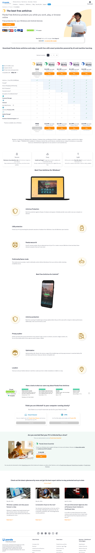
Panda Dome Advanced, (65, 465)
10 (56, 55)
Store (49, 4)
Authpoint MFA (82, 550)
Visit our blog (47, 483)
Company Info (35, 544)
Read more (9, 519)
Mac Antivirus (24, 1)
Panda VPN (73, 418)
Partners (35, 1)
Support (45, 4)
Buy (50, 73)
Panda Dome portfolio (61, 544)
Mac (20, 549)
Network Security (83, 548)
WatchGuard (82, 544)
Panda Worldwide (36, 550)
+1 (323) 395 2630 (50, 41)
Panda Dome (25, 465)
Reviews (34, 546)
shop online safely (80, 447)
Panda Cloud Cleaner (34, 418)
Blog (34, 4)
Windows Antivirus (17, 1)
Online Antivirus (60, 548)
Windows (17, 549)
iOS (4, 551)
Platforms (28, 4)
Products (15, 4)
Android (23, 549)
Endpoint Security (83, 546)
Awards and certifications (38, 548)
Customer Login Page (61, 546)
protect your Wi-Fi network (44, 448)
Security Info (39, 4)
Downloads (30, 1)
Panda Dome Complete (77, 465)
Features (22, 4)
